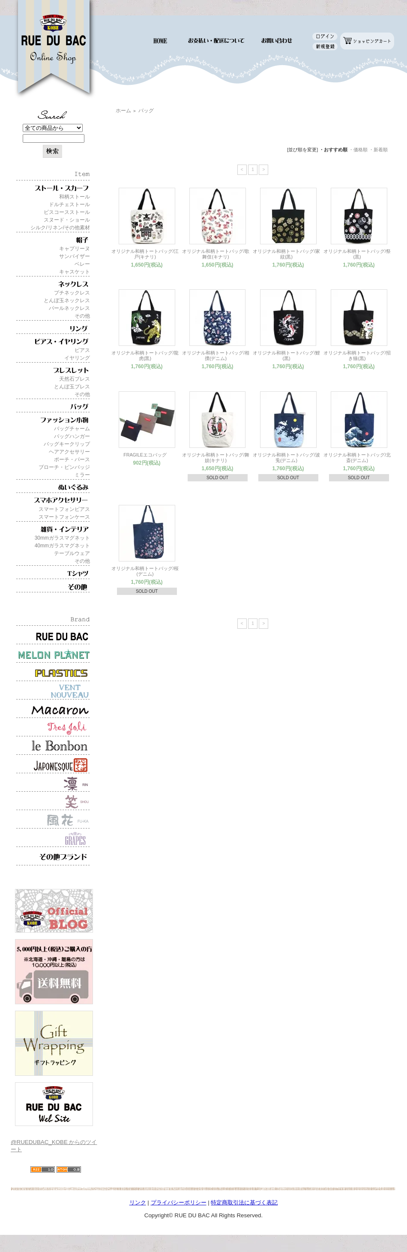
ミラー (82, 475)
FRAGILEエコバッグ (145, 454)
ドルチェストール (69, 204)
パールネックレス (69, 308)
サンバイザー (74, 256)
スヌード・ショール (67, 220)
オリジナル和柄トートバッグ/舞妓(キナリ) (215, 457)
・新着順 (378, 149)
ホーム (123, 111)
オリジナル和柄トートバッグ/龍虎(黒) (145, 355)
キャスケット (74, 272)
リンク (137, 1202)
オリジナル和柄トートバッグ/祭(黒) (357, 254)
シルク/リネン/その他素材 (60, 228)
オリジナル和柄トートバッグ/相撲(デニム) (215, 355)
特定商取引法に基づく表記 (244, 1202)
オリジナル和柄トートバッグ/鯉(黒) (286, 355)
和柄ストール (74, 197)
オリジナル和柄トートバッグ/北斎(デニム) (357, 457)
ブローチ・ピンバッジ (64, 467)
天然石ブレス (74, 379)
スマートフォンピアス (64, 509)
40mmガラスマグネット (62, 546)
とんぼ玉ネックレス (67, 300)
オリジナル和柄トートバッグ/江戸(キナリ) (145, 254)
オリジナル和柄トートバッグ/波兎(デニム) (286, 457)
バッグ (146, 111)
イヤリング (77, 358)
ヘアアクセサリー (69, 452)
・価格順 (358, 149)
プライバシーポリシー (178, 1202)
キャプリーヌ (74, 249)
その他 (82, 316)
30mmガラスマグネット (62, 538)
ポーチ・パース (72, 459)
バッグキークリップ (67, 444)
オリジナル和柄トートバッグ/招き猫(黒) (357, 355)
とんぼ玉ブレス (72, 387)
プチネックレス (72, 293)
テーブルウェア (72, 553)
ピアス (82, 350)
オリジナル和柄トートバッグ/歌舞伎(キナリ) (215, 254)
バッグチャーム (72, 429)
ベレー (82, 264)
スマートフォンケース (64, 517)
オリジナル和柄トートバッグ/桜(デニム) (145, 571)
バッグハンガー (72, 436)
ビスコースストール (67, 212)
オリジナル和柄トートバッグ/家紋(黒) (286, 254)
